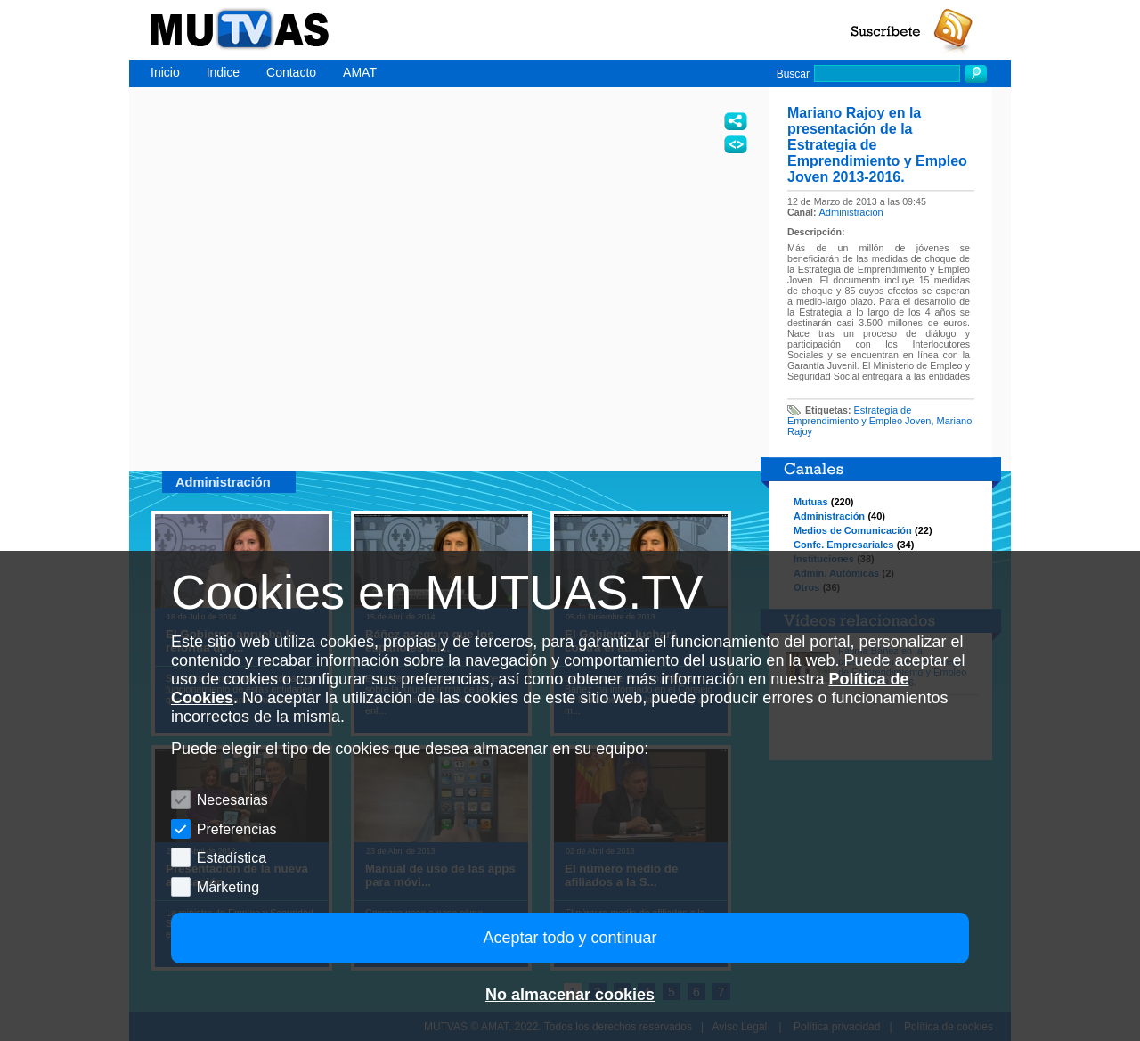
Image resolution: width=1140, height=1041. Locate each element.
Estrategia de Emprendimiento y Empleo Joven (859, 415)
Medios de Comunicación (853, 530)
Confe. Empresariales (844, 544)
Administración (851, 212)
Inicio (165, 72)
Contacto (291, 72)
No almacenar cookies (570, 995)
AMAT (360, 72)
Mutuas (811, 501)
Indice (223, 72)
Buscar (793, 74)
